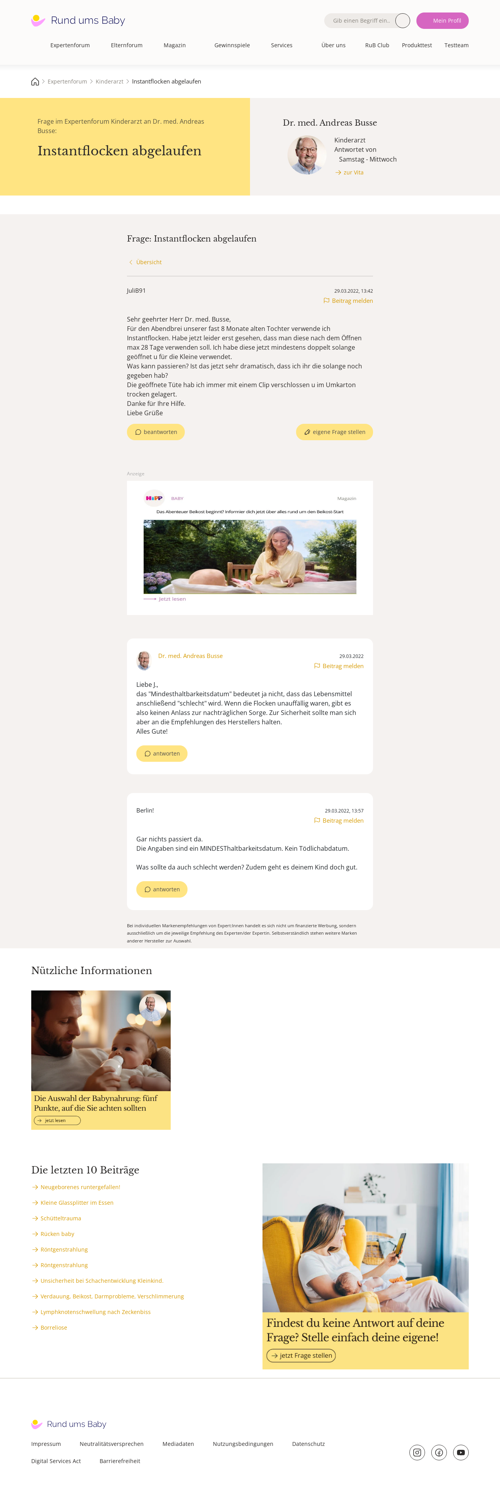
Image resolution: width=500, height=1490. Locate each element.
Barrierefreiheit (120, 1461)
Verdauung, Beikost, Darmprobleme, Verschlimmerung (112, 1296)
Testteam (457, 45)
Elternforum (127, 45)
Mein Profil (447, 20)
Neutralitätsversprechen (112, 1443)
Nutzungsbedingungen (243, 1443)
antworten (166, 753)
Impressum (46, 1443)
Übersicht (149, 262)
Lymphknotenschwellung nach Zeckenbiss (96, 1312)
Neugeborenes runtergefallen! (80, 1187)
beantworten (160, 432)
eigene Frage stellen (339, 432)
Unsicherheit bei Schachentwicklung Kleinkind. (102, 1280)
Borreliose (54, 1327)
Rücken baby (57, 1234)
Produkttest (417, 45)
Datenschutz (308, 1443)
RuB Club (377, 45)
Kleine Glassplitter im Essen (77, 1202)
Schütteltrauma (61, 1218)
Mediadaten (178, 1443)
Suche (402, 20)
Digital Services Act (56, 1461)
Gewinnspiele (232, 45)
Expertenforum (70, 45)
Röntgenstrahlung (64, 1249)
